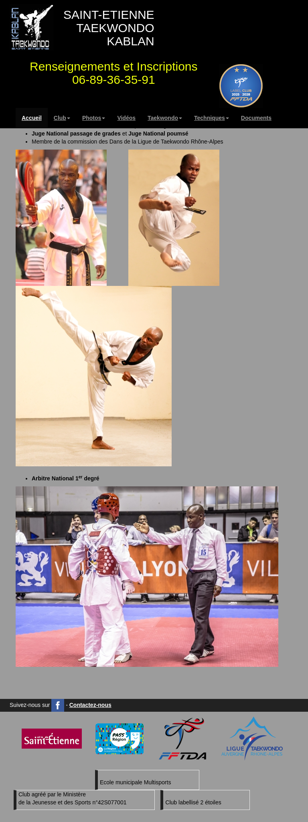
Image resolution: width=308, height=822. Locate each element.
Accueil (32, 118)
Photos (93, 118)
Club (62, 118)
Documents (256, 118)
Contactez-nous (90, 705)
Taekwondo (165, 118)
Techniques (211, 118)
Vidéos (126, 118)
